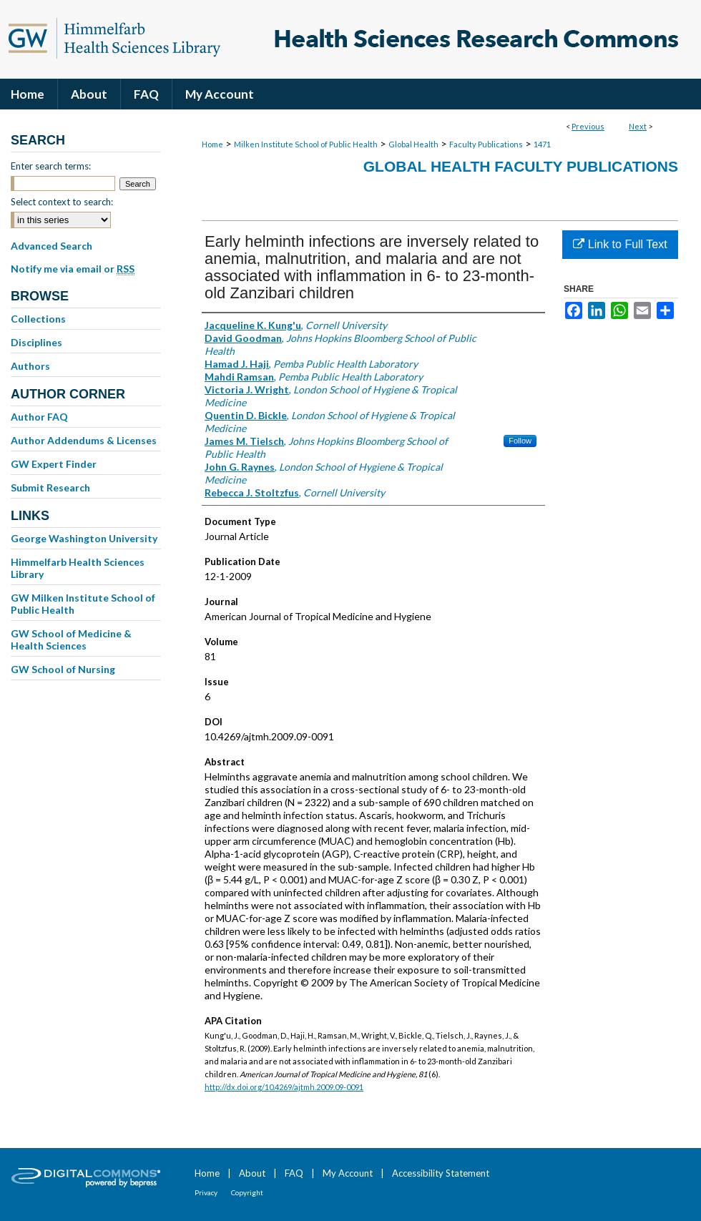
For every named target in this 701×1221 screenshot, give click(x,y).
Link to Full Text (620, 244)
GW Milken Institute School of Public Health (83, 604)
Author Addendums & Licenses (84, 440)
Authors (30, 366)
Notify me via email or (72, 269)
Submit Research (50, 487)
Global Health (413, 144)
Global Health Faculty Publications (520, 166)
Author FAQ (39, 417)
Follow (520, 440)
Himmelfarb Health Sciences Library (77, 568)
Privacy (206, 1192)
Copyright (247, 1192)
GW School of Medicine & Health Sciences (71, 639)
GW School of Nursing (63, 669)
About (252, 1173)
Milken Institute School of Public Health (306, 144)
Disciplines (36, 342)
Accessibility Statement (440, 1173)
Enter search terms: (51, 166)
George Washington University (84, 538)
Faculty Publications (486, 144)
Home (212, 144)
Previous (588, 126)
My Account (348, 1173)
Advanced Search (51, 246)
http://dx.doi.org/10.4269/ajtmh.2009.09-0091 (284, 1087)
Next (638, 126)
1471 (542, 144)
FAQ (294, 1173)
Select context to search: (62, 201)
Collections (38, 319)
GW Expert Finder (54, 464)
